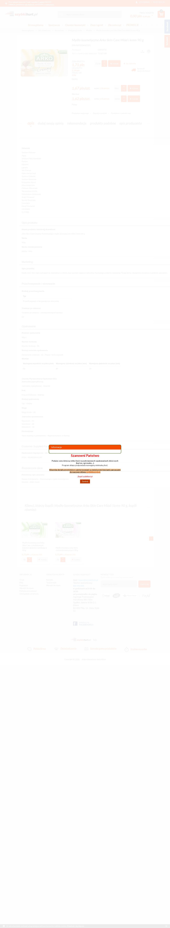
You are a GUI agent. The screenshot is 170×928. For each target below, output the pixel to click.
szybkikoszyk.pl (93, 472)
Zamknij (85, 481)
